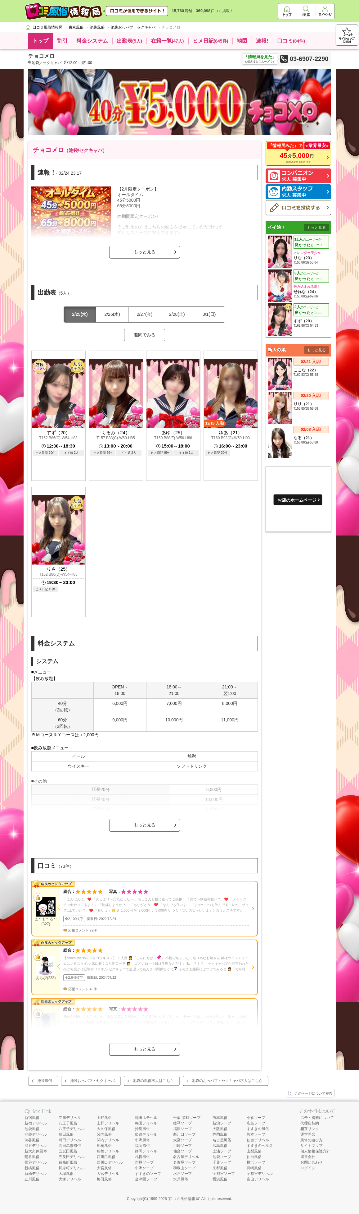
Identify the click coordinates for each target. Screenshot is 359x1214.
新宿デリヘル (36, 1123)
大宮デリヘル (108, 1173)
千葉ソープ (222, 1162)
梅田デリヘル (146, 1123)
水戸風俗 (180, 1179)
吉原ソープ (144, 1162)
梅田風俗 (104, 1179)
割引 (62, 41)
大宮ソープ (182, 1140)
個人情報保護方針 (315, 1151)
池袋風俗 (44, 1080)
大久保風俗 (106, 1129)
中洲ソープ (144, 1168)
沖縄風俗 (142, 1129)
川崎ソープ (182, 1145)
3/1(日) (209, 314)
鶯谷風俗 (32, 1157)
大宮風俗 (104, 1168)
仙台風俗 (254, 1157)
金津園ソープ (146, 1179)
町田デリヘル (70, 1140)
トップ (40, 41)
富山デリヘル (258, 1179)
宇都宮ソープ (224, 1173)
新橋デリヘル (36, 1173)
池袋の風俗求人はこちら (153, 1080)
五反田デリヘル (72, 1157)
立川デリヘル (70, 1117)
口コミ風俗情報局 (184, 1199)
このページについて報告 (310, 1094)
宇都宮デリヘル (260, 1173)
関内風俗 (104, 1134)
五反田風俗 (68, 1151)
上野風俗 (104, 1117)
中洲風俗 (142, 1140)
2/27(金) (145, 314)
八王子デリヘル (72, 1129)
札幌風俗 (142, 1157)
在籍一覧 (167, 41)
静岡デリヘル (146, 1151)
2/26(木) (112, 314)
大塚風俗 (66, 1173)
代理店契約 (309, 1123)
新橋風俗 (32, 1168)
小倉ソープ (256, 1117)
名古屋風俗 (222, 1140)
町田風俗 (66, 1134)
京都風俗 (220, 1168)
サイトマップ (311, 1145)
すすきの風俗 (258, 1129)
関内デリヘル (108, 1140)
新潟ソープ (222, 1123)
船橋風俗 (104, 1145)
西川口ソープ (184, 1134)
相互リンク (309, 1129)
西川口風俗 (106, 1157)
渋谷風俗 (32, 1140)
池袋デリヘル (36, 1134)
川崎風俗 (254, 1168)
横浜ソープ (256, 1162)
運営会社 (307, 1157)
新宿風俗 (32, 1117)
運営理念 (307, 1134)
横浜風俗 (220, 1179)
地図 (242, 41)
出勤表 (129, 41)
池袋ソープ (222, 1157)
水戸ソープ (182, 1173)
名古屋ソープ (184, 1162)
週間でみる (144, 334)
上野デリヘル (108, 1123)
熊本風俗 (220, 1117)
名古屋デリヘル (186, 1157)
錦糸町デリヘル (72, 1168)
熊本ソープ (256, 1134)
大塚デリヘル (70, 1179)
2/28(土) (177, 314)
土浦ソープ (222, 1151)
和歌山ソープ (184, 1168)
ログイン (307, 1168)
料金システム (92, 41)
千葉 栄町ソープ (186, 1117)
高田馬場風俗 (70, 1145)
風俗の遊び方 (311, 1140)
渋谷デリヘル (36, 1145)
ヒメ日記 (210, 41)
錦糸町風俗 (68, 1162)
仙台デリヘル (258, 1140)
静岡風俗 (220, 1134)
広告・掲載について (317, 1117)
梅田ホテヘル (146, 1117)
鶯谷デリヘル (36, 1162)
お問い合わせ (311, 1162)
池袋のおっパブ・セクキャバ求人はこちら (227, 1080)
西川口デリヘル (110, 1162)
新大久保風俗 (36, 1151)
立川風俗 (32, 1179)
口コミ (291, 41)
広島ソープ (256, 1123)
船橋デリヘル (108, 1151)
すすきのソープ (148, 1173)
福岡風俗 (142, 1145)
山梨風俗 (254, 1151)
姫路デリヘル (146, 1134)
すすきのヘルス (260, 1145)
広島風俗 (220, 1145)
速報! (262, 41)
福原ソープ (182, 1129)
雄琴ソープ (182, 1123)
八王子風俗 (68, 1123)
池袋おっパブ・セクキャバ (92, 1080)
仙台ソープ (182, 1151)
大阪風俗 (220, 1129)
